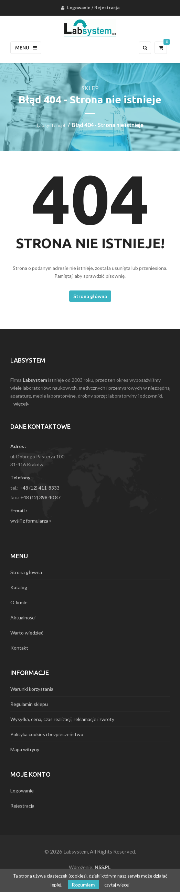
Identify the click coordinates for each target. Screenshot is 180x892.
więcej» (21, 404)
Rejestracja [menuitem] (106, 7)
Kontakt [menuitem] (19, 648)
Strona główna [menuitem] (26, 572)
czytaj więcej (116, 885)
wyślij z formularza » (30, 521)
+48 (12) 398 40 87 (40, 497)
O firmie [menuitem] (19, 602)
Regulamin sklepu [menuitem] (29, 704)
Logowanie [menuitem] (79, 7)
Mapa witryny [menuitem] (24, 749)
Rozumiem (83, 885)
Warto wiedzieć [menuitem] (26, 633)
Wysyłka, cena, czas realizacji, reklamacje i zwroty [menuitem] (62, 719)
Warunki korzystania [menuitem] (31, 689)
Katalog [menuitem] (18, 587)
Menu (26, 47)
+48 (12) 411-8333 (40, 488)
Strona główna (90, 296)
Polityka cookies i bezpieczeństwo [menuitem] (46, 734)
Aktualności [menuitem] (22, 617)
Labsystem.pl (51, 125)
